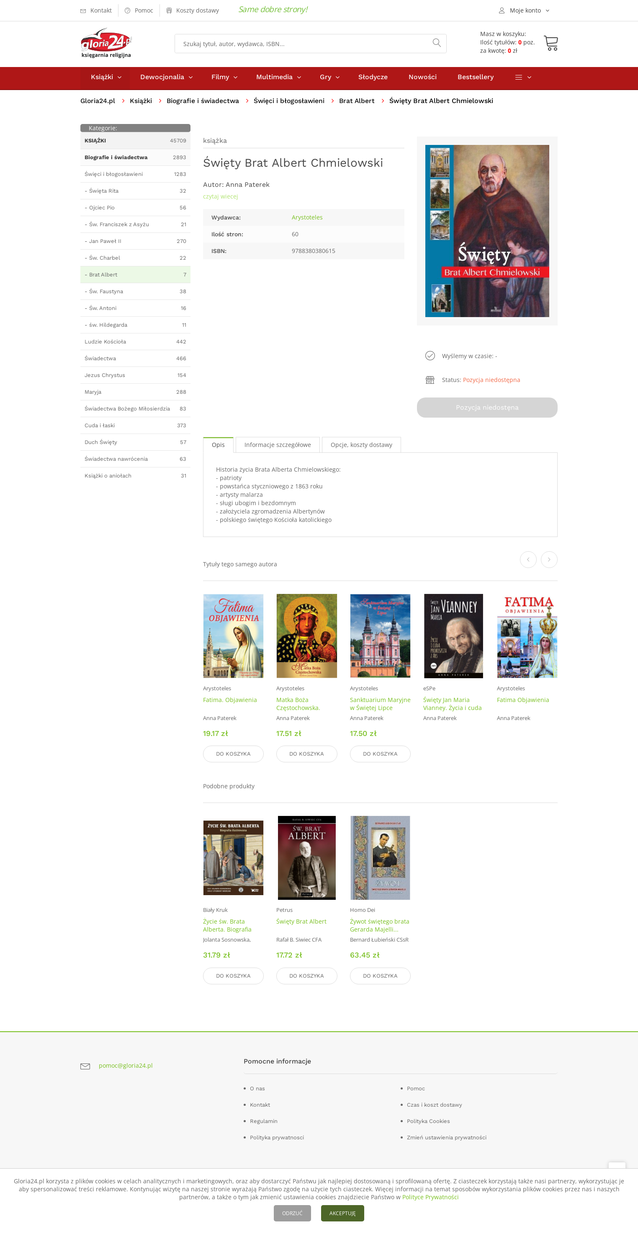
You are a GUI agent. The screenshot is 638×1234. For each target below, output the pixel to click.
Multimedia (274, 79)
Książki (102, 79)
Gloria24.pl (98, 103)
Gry (325, 79)
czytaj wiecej (220, 198)
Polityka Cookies (428, 1121)
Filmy (220, 79)
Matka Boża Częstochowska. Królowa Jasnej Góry (304, 709)
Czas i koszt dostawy (434, 1105)
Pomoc (416, 1088)
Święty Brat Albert (301, 922)
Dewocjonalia (162, 79)
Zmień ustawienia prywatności (446, 1137)
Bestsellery (476, 79)
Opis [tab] (218, 446)
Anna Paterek (248, 187)
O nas (257, 1088)
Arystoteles (307, 219)
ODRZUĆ (292, 1213)
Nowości (423, 79)
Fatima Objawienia (523, 701)
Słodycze (373, 79)
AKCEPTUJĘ (342, 1213)
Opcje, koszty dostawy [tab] (361, 446)
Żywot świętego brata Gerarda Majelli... (379, 926)
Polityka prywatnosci (277, 1137)
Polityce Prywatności (430, 1197)
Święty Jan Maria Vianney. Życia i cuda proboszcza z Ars (452, 709)
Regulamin (264, 1121)
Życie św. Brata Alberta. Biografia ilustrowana (227, 930)
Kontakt (260, 1105)
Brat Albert (361, 103)
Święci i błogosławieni (292, 103)
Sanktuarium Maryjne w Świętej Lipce (380, 705)
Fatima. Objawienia (230, 701)
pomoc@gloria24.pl (126, 1066)
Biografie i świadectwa (204, 103)
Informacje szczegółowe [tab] (277, 446)
